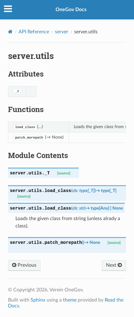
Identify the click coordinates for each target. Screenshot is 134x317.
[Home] (10, 31)
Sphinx (38, 300)
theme (70, 300)
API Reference (34, 31)
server (61, 31)
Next (114, 265)
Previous (24, 265)
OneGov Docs (71, 9)
